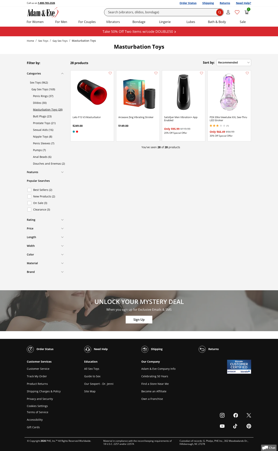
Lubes (190, 22)
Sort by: (209, 62)
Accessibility (35, 419)
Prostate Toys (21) (44, 123)
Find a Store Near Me (155, 384)
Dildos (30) (40, 103)
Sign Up (139, 319)
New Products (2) (44, 196)
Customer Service (38, 369)
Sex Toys (43, 40)
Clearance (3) (41, 209)
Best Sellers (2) (42, 190)
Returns (225, 3)
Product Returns (37, 384)
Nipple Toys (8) (42, 136)
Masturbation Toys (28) (48, 109)
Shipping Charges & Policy (44, 391)
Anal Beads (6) (42, 157)
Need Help (96, 349)
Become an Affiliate (153, 391)
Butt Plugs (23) (42, 116)
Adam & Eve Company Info (158, 369)
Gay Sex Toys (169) (43, 89)
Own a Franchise (152, 399)
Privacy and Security (40, 399)
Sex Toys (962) (39, 82)
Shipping (208, 3)
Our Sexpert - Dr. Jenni (99, 384)
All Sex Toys (91, 369)
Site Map (90, 391)
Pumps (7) (39, 150)
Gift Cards (33, 427)
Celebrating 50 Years (154, 376)
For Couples (87, 22)
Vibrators (113, 22)
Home (30, 40)
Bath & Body (217, 22)
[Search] (164, 12)
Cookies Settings (37, 406)
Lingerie (165, 22)
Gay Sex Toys (60, 40)
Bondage (138, 22)
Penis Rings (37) (43, 96)
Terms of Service (37, 412)
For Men (61, 22)
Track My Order (37, 376)
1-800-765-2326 (46, 3)
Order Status (188, 3)
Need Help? (243, 3)
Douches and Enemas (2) (49, 163)
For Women (35, 22)
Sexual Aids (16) (43, 130)
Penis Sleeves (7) (43, 143)
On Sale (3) (40, 203)
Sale (243, 22)
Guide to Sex (92, 376)
